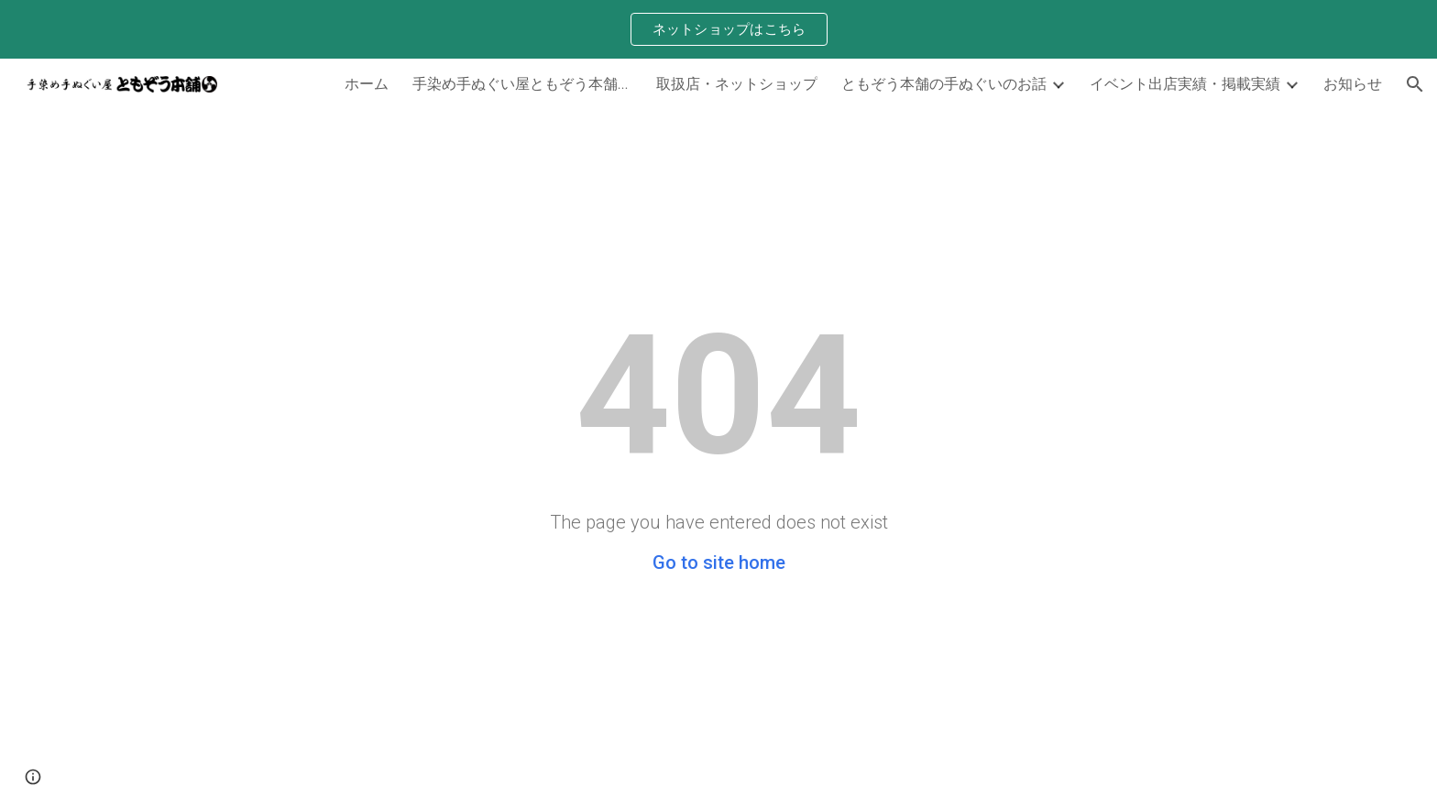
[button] (1415, 84)
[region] (718, 29)
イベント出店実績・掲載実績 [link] (1185, 83)
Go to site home (719, 562)
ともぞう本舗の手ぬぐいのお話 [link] (944, 83)
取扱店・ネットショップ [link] (736, 83)
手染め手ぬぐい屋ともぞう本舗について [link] (522, 83)
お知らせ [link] (1352, 83)
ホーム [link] (367, 83)
